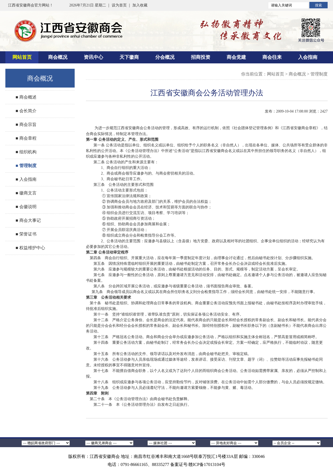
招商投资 (200, 57)
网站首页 (22, 57)
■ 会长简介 (26, 110)
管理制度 (319, 74)
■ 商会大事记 (28, 220)
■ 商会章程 (26, 138)
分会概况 (165, 57)
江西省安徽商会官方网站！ (30, 5)
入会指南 (307, 57)
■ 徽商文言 (26, 193)
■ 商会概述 (26, 97)
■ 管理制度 (26, 165)
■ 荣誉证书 (26, 234)
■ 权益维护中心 (30, 247)
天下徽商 (129, 57)
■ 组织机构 (26, 152)
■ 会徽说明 (26, 206)
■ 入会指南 (26, 179)
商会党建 (236, 57)
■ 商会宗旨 (26, 124)
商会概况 (57, 57)
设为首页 (119, 5)
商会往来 (272, 57)
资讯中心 (93, 57)
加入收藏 (139, 5)
